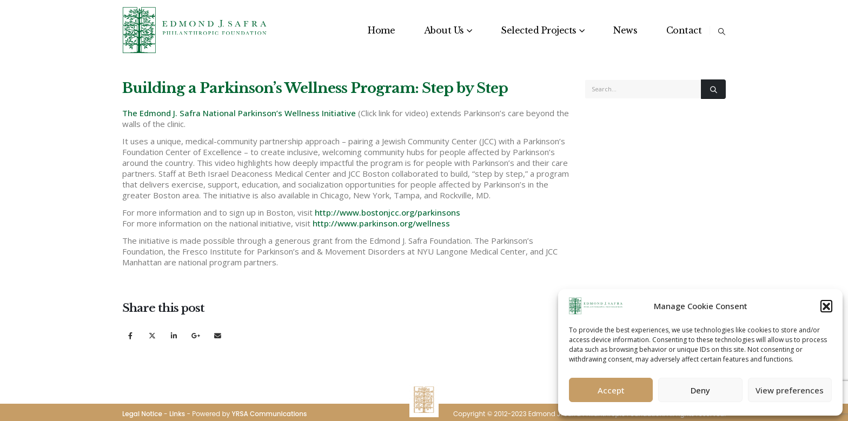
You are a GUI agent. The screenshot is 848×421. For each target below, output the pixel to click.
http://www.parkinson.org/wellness (381, 223)
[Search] (713, 89)
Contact (684, 30)
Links (177, 413)
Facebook (130, 335)
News (625, 30)
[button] (826, 305)
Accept (611, 390)
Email (218, 335)
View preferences (790, 390)
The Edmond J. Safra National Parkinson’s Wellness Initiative (239, 113)
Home (381, 30)
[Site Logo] (195, 30)
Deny (700, 390)
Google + (196, 335)
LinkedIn (174, 335)
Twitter (152, 335)
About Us (444, 30)
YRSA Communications (269, 413)
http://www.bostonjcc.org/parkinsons (387, 212)
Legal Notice (142, 413)
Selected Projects (539, 30)
